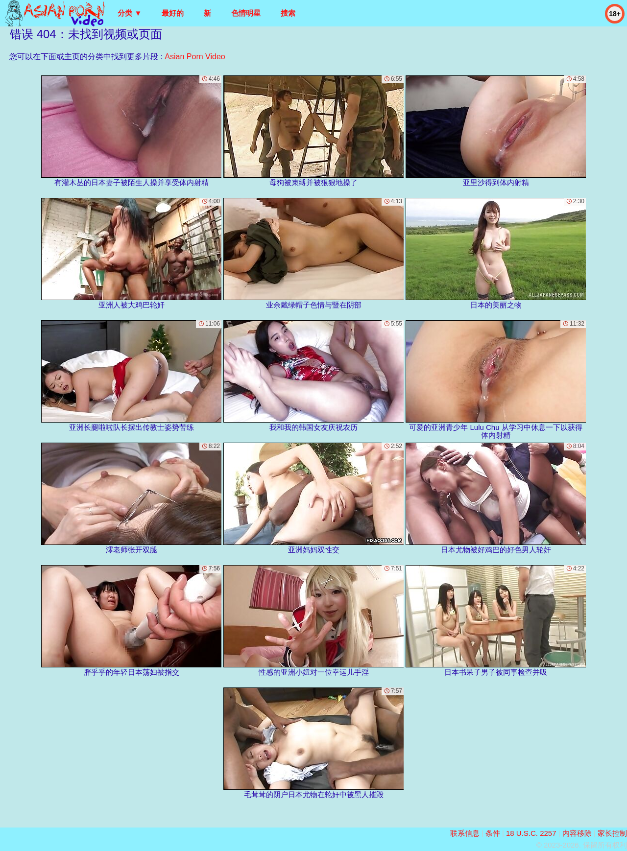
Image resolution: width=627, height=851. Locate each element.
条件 (492, 833)
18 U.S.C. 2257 (531, 833)
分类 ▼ (130, 13)
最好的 (173, 13)
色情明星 (246, 13)
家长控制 (612, 833)
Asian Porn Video (195, 56)
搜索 (288, 13)
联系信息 (465, 833)
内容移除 (577, 833)
